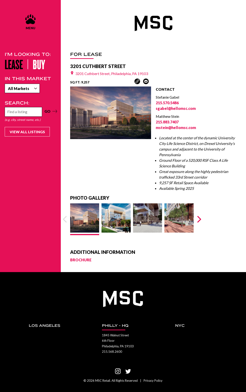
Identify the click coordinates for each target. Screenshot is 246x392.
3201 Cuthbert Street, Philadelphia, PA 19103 (109, 73)
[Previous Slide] (65, 219)
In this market (28, 78)
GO (47, 111)
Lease (14, 64)
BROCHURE (80, 260)
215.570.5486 (167, 103)
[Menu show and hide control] (30, 21)
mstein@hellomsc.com (176, 127)
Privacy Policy (153, 380)
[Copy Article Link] (137, 81)
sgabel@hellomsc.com (176, 108)
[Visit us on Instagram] (118, 371)
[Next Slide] (199, 219)
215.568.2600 (112, 351)
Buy (39, 64)
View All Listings (27, 131)
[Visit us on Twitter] (128, 371)
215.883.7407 (167, 122)
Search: (17, 103)
